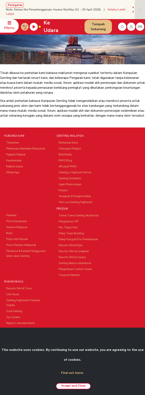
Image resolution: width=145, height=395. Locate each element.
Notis (9, 233)
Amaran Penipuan (16, 227)
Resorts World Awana (72, 257)
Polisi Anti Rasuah (17, 239)
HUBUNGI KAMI (14, 136)
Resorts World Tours (19, 288)
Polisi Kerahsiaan (16, 221)
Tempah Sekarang (98, 26)
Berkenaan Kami (68, 143)
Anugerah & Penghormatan (75, 196)
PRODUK (62, 209)
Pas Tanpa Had (68, 227)
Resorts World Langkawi (74, 251)
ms (140, 26)
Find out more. (72, 373)
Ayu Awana (13, 317)
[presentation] (127, 9)
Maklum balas (14, 166)
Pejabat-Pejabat (16, 154)
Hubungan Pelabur (70, 148)
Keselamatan (14, 160)
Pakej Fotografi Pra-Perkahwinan (78, 239)
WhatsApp (12, 172)
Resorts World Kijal (70, 245)
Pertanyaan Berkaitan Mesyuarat (25, 148)
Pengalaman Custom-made (75, 269)
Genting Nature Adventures (75, 263)
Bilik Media (65, 154)
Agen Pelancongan (70, 184)
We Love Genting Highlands (76, 202)
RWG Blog (65, 160)
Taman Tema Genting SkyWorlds (79, 215)
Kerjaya (63, 190)
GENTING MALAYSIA (70, 136)
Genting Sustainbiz (70, 178)
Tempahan (12, 143)
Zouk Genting (14, 311)
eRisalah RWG (68, 166)
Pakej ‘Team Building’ (72, 233)
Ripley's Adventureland (20, 323)
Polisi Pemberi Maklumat (21, 245)
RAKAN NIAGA (13, 282)
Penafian (11, 215)
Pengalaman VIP (68, 221)
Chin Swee (12, 294)
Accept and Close (73, 386)
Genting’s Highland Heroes (75, 172)
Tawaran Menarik (69, 275)
